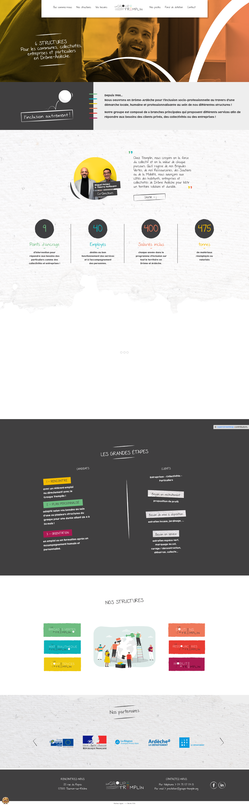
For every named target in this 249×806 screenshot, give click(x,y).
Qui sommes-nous (62, 7)
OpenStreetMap (225, 427)
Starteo (129, 803)
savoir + (149, 197)
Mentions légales (118, 803)
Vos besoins (101, 7)
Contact (191, 7)
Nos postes (155, 7)
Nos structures (83, 7)
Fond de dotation (174, 7)
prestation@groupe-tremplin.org (182, 789)
